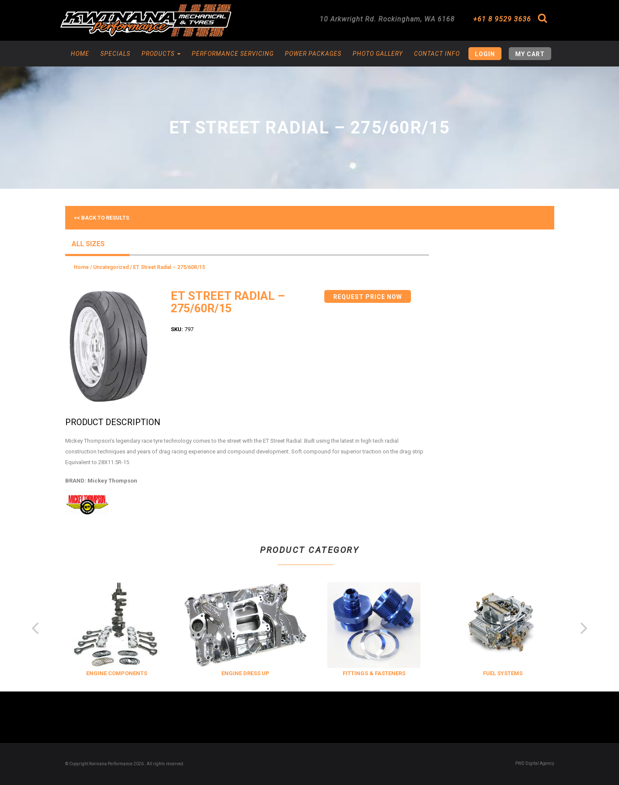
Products (161, 53)
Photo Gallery (378, 53)
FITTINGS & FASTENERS (477, 673)
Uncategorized (111, 267)
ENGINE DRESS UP (348, 673)
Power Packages (313, 53)
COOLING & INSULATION (91, 673)
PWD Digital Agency (534, 763)
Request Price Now (367, 296)
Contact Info (437, 53)
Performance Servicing (233, 53)
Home (80, 53)
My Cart (530, 54)
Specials (115, 53)
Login (485, 54)
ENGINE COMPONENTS (219, 673)
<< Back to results (101, 217)
